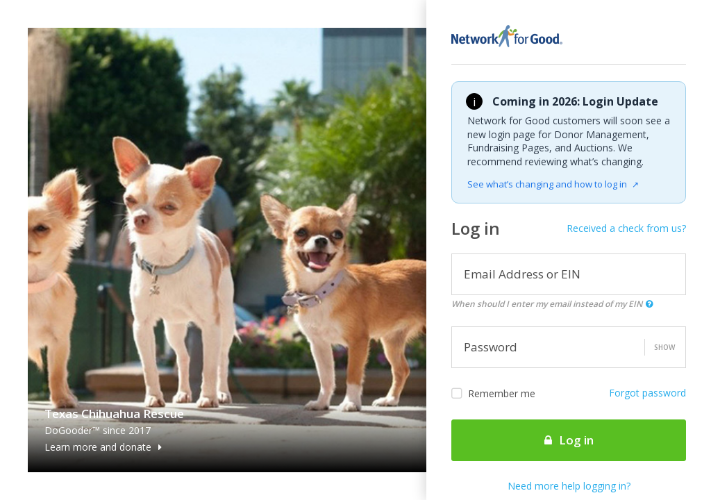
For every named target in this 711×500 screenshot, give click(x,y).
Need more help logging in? (569, 485)
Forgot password (647, 392)
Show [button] (664, 347)
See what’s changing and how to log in (553, 184)
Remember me (493, 394)
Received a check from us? (626, 228)
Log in (569, 440)
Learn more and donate (103, 446)
